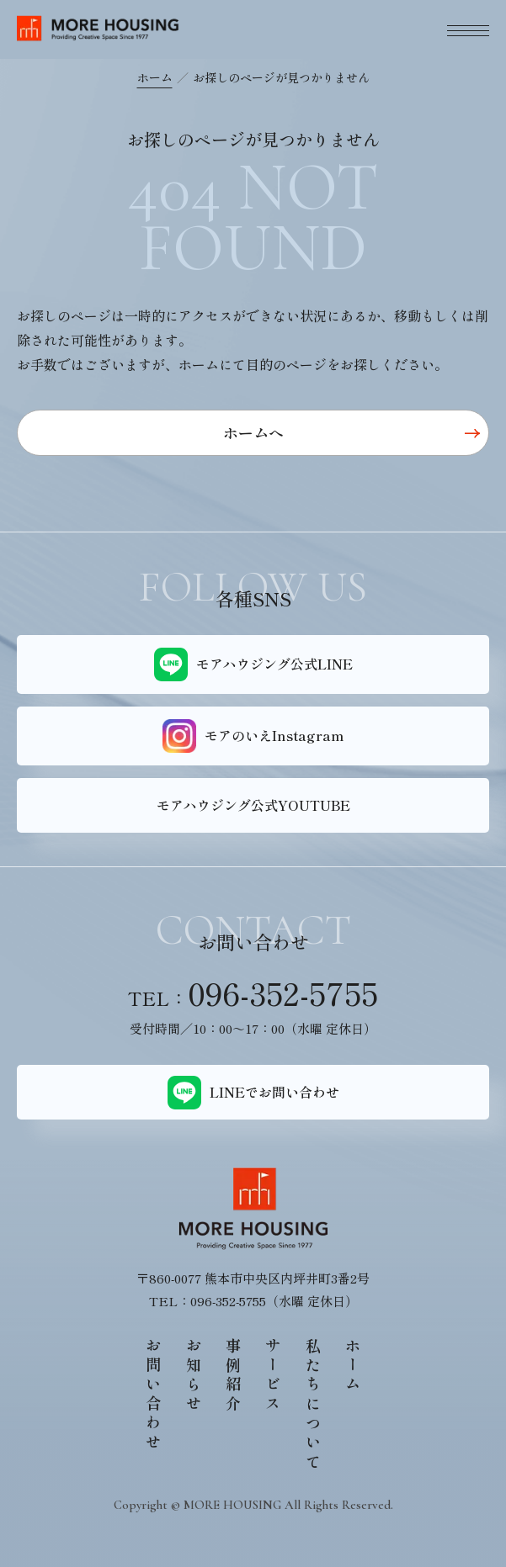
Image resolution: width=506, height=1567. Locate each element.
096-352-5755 (283, 992)
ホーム (155, 77)
